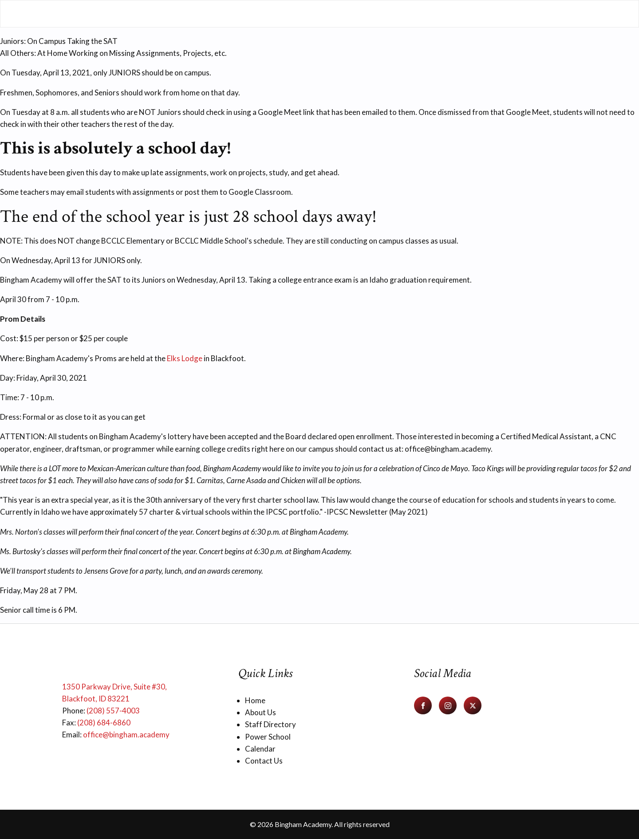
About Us (260, 712)
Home (255, 700)
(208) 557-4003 (113, 710)
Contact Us (264, 760)
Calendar (260, 748)
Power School (268, 736)
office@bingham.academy (126, 734)
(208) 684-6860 (103, 722)
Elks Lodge (184, 358)
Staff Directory (270, 724)
